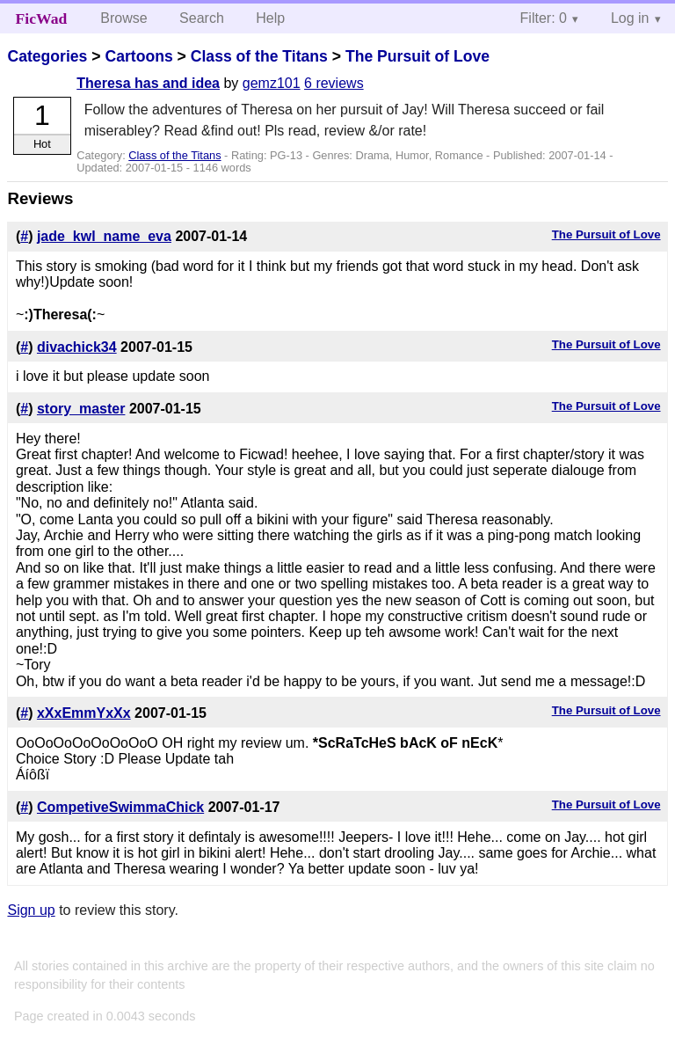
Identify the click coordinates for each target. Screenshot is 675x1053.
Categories (47, 56)
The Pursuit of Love (417, 56)
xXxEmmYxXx (84, 713)
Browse (123, 18)
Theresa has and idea (148, 83)
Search (201, 18)
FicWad (42, 18)
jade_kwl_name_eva (104, 236)
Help (270, 18)
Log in (630, 18)
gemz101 (272, 83)
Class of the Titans (259, 56)
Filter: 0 (543, 18)
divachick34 (77, 347)
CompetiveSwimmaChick (120, 807)
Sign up (30, 910)
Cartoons (138, 56)
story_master (81, 408)
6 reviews (334, 83)
